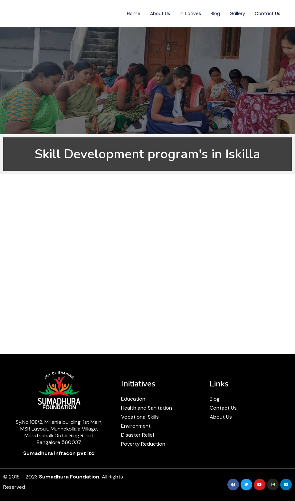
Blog (215, 13)
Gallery (237, 13)
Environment (136, 425)
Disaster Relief (137, 434)
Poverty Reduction (143, 444)
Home (133, 13)
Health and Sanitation (146, 407)
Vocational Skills (140, 416)
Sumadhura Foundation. (69, 476)
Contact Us (267, 13)
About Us (160, 13)
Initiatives (190, 13)
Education (133, 398)
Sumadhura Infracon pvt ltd (59, 453)
